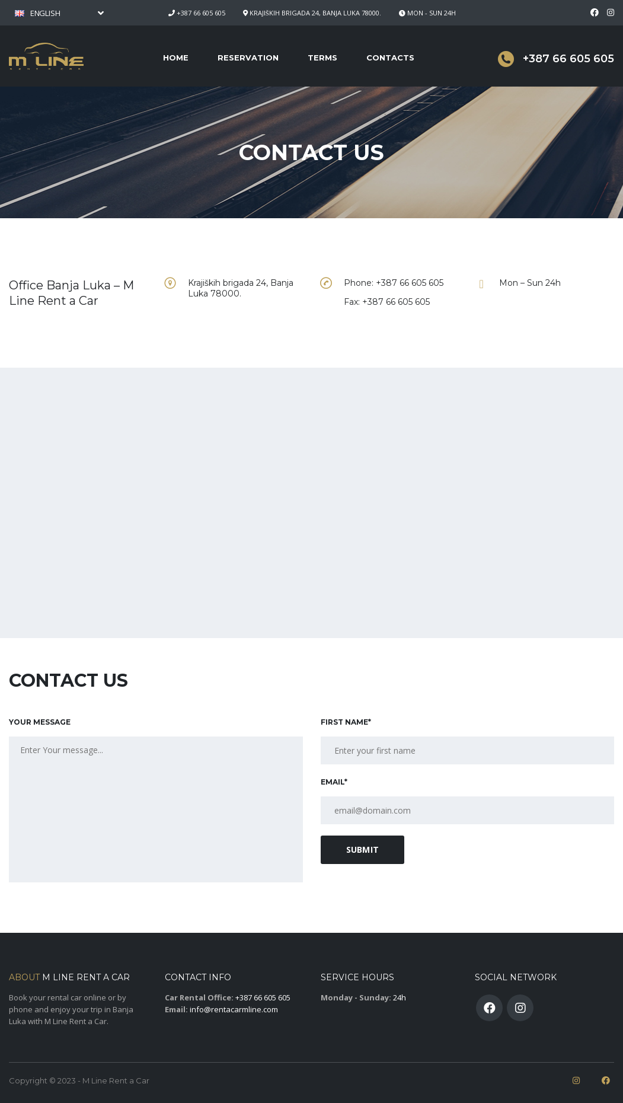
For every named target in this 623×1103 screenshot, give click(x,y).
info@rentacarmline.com (234, 1009)
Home (176, 57)
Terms (322, 57)
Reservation (248, 57)
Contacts (390, 57)
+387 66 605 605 (201, 12)
